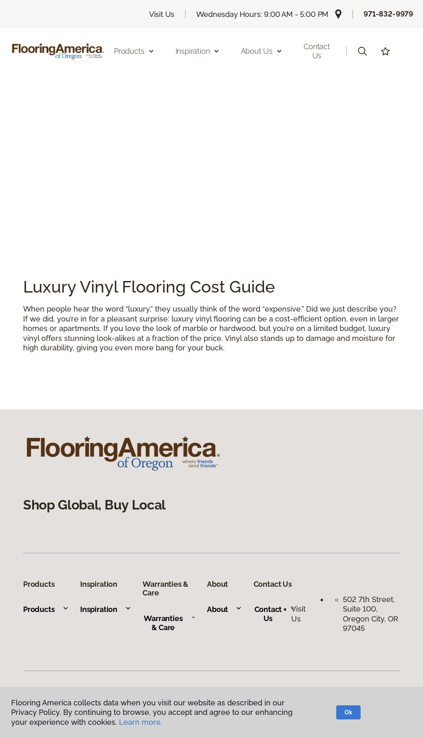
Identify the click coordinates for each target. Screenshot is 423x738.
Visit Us (162, 14)
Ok (348, 712)
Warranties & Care (169, 623)
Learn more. (140, 722)
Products (46, 609)
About (224, 609)
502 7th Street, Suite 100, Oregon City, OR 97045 (370, 614)
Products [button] (134, 51)
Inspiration (105, 609)
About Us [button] (262, 51)
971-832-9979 (388, 14)
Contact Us (317, 51)
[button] (362, 51)
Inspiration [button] (198, 51)
